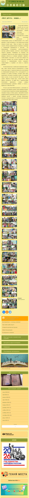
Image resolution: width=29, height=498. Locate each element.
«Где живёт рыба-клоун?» (8, 201)
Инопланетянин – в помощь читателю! (11, 198)
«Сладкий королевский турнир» (9, 204)
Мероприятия (9, 185)
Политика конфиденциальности (18, 485)
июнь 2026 (5, 268)
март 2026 (5, 276)
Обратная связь (14, 487)
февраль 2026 (6, 279)
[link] (14, 14)
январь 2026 (5, 281)
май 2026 (5, 271)
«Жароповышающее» (7, 206)
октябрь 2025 (6, 289)
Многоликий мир (6, 245)
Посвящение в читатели (8, 209)
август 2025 (5, 294)
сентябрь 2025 (6, 292)
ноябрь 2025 (5, 286)
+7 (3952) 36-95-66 (16, 2)
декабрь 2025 (6, 284)
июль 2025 (5, 297)
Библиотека (14, 357)
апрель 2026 (5, 274)
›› (15, 303)
